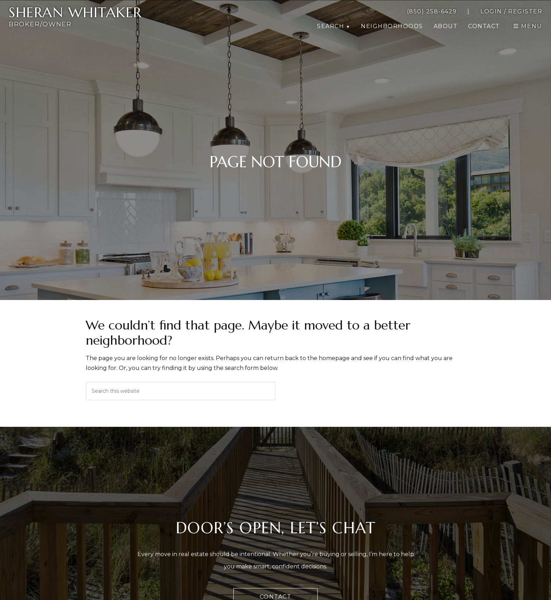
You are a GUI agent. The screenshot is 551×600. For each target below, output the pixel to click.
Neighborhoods (392, 26)
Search (330, 26)
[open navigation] (527, 26)
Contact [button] (484, 26)
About (446, 26)
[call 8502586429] (432, 11)
